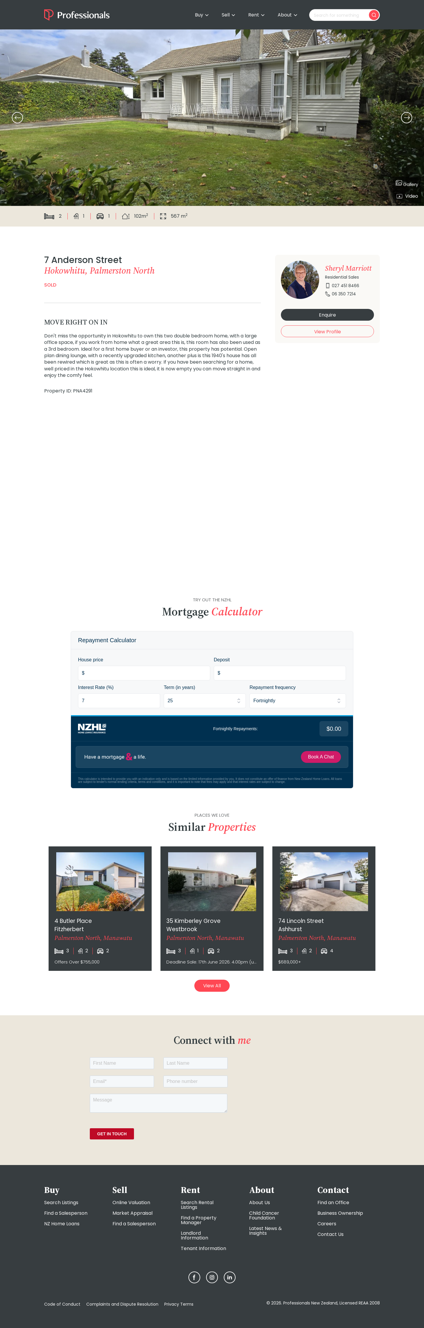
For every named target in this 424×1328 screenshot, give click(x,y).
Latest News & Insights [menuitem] (265, 1231)
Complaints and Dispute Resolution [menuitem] (122, 1304)
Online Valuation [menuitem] (131, 1202)
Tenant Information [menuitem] (203, 1248)
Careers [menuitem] (326, 1223)
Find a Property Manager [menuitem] (198, 1220)
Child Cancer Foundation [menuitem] (264, 1215)
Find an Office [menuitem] (333, 1202)
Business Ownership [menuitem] (340, 1213)
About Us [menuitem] (259, 1202)
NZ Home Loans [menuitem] (62, 1223)
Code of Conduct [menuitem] (62, 1304)
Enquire (327, 315)
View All (212, 985)
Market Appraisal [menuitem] (132, 1213)
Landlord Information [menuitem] (194, 1235)
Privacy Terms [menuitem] (178, 1304)
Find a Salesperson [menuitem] (65, 1213)
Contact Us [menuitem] (330, 1234)
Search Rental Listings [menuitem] (197, 1205)
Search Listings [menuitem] (61, 1202)
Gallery (407, 183)
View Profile (327, 331)
